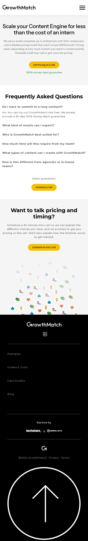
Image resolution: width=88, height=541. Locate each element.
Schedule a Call (44, 187)
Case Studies (16, 380)
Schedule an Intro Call (44, 247)
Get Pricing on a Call (44, 65)
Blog (10, 394)
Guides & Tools (17, 367)
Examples (14, 353)
